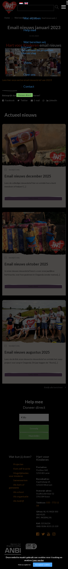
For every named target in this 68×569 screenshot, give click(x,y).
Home (6, 18)
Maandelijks (34, 442)
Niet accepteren (24, 565)
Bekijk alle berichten (55, 392)
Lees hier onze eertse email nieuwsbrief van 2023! (27, 80)
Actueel (31, 18)
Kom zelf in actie (16, 473)
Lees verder (38, 560)
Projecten (13, 469)
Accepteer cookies (42, 565)
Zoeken (57, 8)
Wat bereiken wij (18, 18)
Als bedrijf (13, 498)
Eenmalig (34, 433)
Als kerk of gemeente (18, 487)
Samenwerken (15, 483)
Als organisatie (15, 494)
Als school (13, 490)
